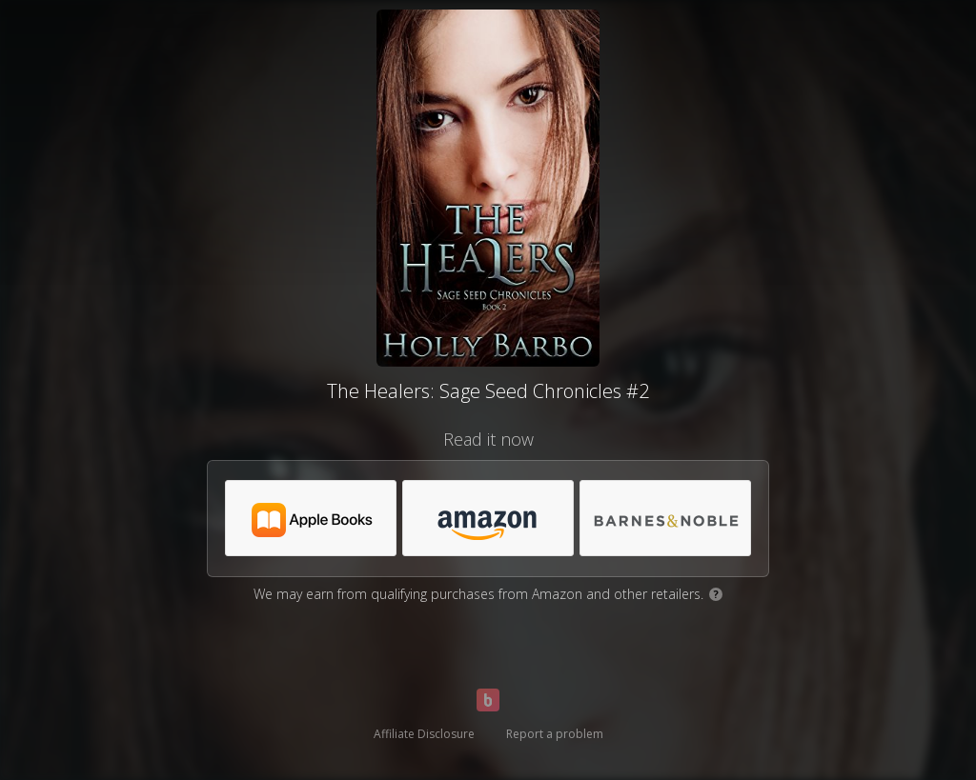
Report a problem (554, 734)
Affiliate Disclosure (424, 734)
